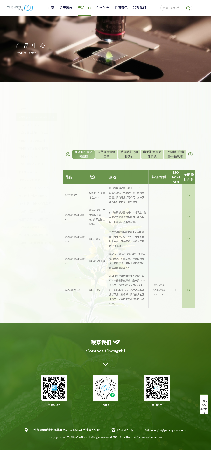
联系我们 (139, 8)
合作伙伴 (102, 8)
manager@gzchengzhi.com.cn (168, 430)
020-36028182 (125, 430)
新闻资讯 (121, 8)
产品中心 (84, 8)
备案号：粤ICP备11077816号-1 (126, 437)
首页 (51, 8)
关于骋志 (66, 8)
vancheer (158, 437)
